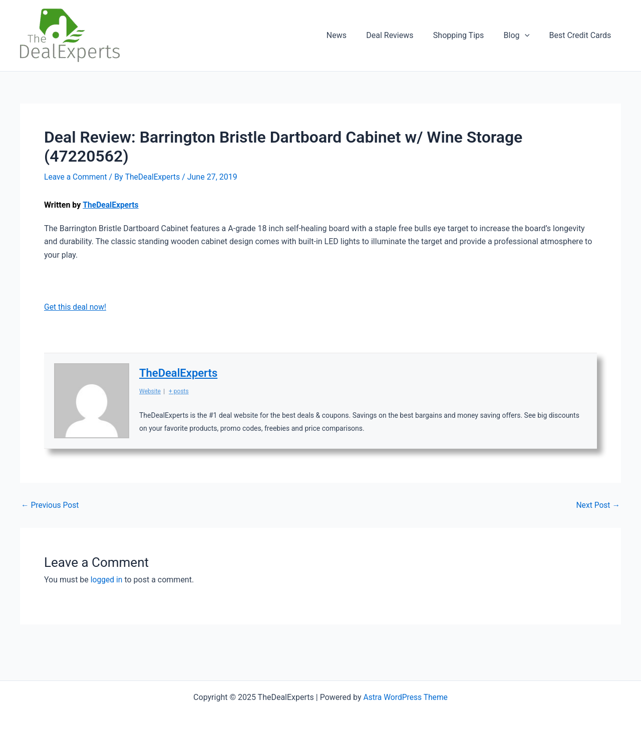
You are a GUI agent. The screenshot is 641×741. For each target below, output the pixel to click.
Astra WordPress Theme (405, 697)
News (353, 35)
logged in (107, 579)
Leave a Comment (76, 177)
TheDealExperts (111, 205)
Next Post (597, 505)
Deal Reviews (402, 35)
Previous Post (50, 505)
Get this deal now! (76, 306)
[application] (530, 36)
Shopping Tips (467, 35)
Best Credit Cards (582, 35)
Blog (522, 36)
